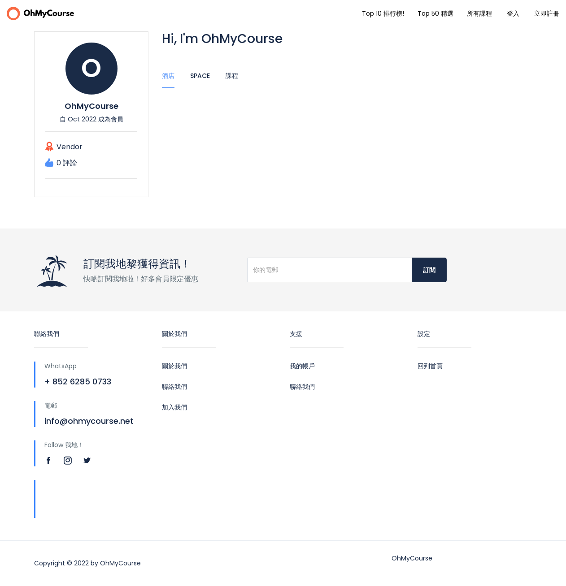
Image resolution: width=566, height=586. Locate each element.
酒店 (168, 75)
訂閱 (429, 270)
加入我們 (174, 407)
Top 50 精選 (435, 13)
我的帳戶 (302, 366)
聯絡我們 (174, 386)
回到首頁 (430, 366)
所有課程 (479, 13)
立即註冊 (546, 13)
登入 (513, 13)
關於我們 (174, 366)
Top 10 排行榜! (383, 13)
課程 (232, 75)
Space (200, 75)
